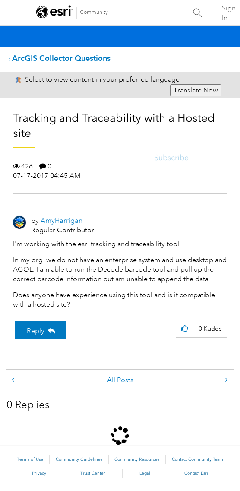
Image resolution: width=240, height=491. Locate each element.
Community (94, 12)
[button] (184, 328)
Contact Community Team (197, 459)
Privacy (39, 473)
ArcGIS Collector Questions (61, 58)
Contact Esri (196, 473)
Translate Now (196, 90)
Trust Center (92, 473)
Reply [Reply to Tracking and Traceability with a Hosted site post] (35, 330)
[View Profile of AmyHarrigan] (61, 220)
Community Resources (136, 459)
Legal (144, 473)
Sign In (229, 13)
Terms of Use (30, 459)
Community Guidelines (79, 459)
